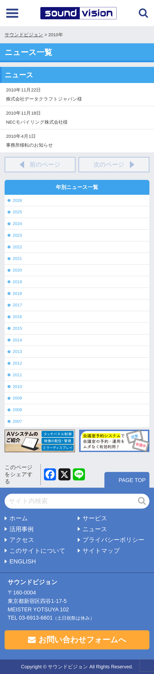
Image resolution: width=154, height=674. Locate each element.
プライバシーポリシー (113, 539)
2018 (17, 293)
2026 (17, 200)
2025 (17, 211)
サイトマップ (101, 550)
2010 (17, 386)
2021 (17, 258)
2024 (17, 223)
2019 (17, 281)
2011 (17, 374)
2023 (17, 235)
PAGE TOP (132, 480)
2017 (17, 305)
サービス (95, 518)
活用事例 (21, 529)
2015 (17, 328)
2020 (17, 270)
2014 (17, 340)
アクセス (21, 539)
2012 (17, 363)
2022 (17, 247)
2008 (17, 409)
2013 (17, 351)
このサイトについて (37, 550)
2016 (17, 316)
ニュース (95, 529)
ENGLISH (22, 561)
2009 (17, 398)
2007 (17, 421)
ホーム (18, 518)
